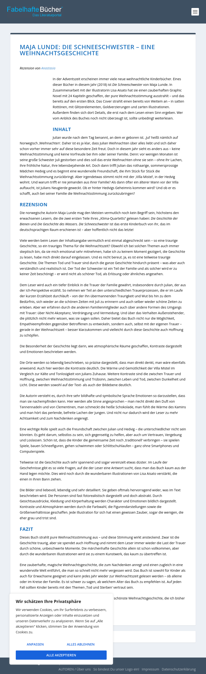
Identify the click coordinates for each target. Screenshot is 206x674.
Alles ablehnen (80, 646)
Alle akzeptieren (61, 655)
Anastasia (48, 68)
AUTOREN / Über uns (75, 669)
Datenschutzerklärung (179, 669)
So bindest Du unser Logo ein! (116, 669)
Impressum (150, 669)
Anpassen (34, 646)
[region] (61, 630)
